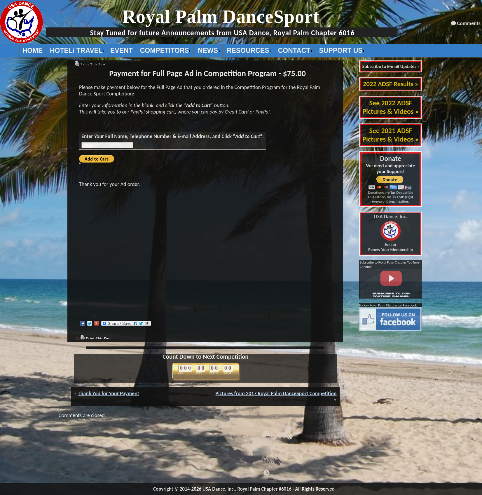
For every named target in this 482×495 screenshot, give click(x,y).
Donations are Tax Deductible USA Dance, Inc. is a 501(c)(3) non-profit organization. (390, 196)
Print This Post (93, 64)
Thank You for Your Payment (108, 393)
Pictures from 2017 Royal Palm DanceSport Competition (276, 393)
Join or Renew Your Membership (390, 233)
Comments (469, 23)
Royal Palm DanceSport (220, 16)
